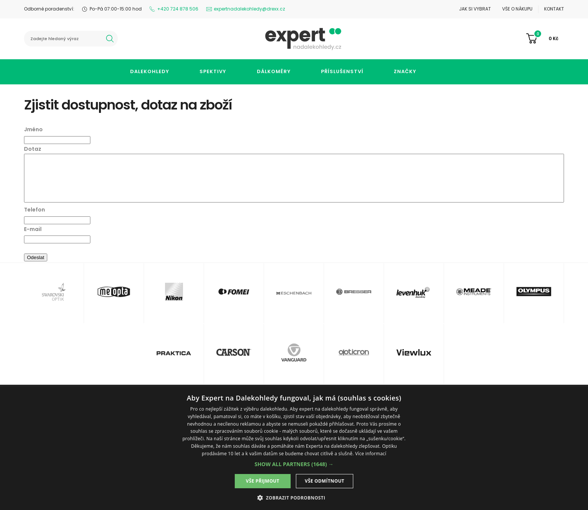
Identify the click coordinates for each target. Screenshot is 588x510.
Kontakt (554, 9)
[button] (294, 464)
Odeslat (35, 257)
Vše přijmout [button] (262, 481)
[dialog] (294, 448)
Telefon (34, 209)
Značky (405, 71)
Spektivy (213, 71)
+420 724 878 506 (177, 9)
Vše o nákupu (517, 9)
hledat (110, 38)
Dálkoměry (274, 71)
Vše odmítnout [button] (324, 481)
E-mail (33, 229)
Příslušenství (342, 71)
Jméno (33, 129)
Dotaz (32, 149)
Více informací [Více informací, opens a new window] (370, 453)
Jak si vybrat (475, 9)
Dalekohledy (149, 71)
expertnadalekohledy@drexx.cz (249, 9)
